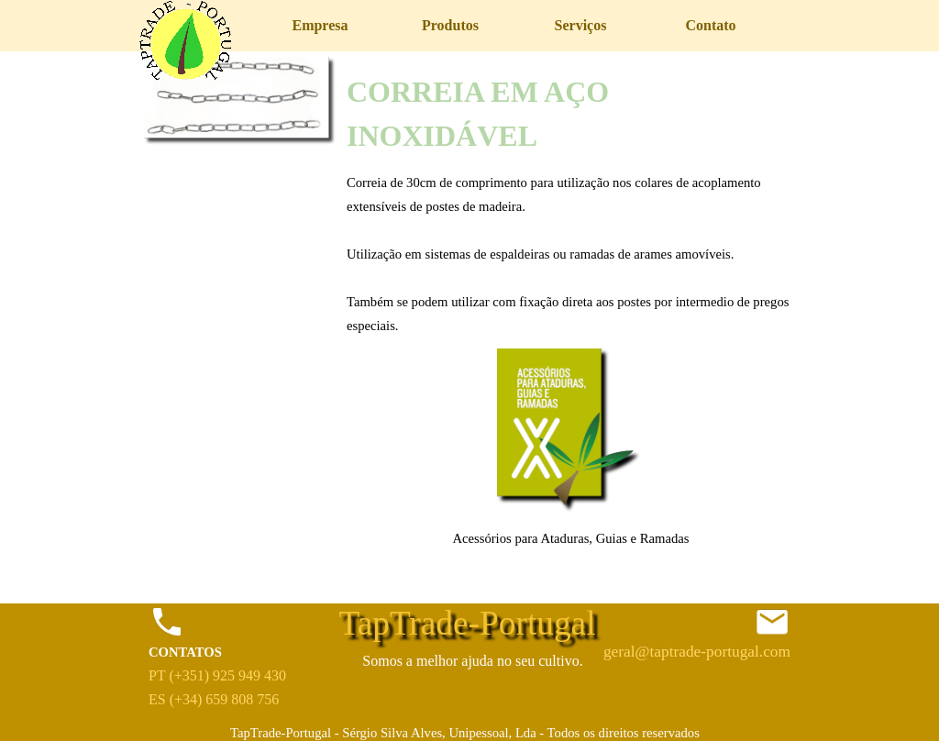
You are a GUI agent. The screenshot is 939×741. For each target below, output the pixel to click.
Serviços (581, 25)
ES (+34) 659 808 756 (214, 699)
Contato (710, 25)
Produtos (450, 25)
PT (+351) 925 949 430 (217, 675)
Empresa (320, 25)
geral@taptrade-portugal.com (696, 651)
